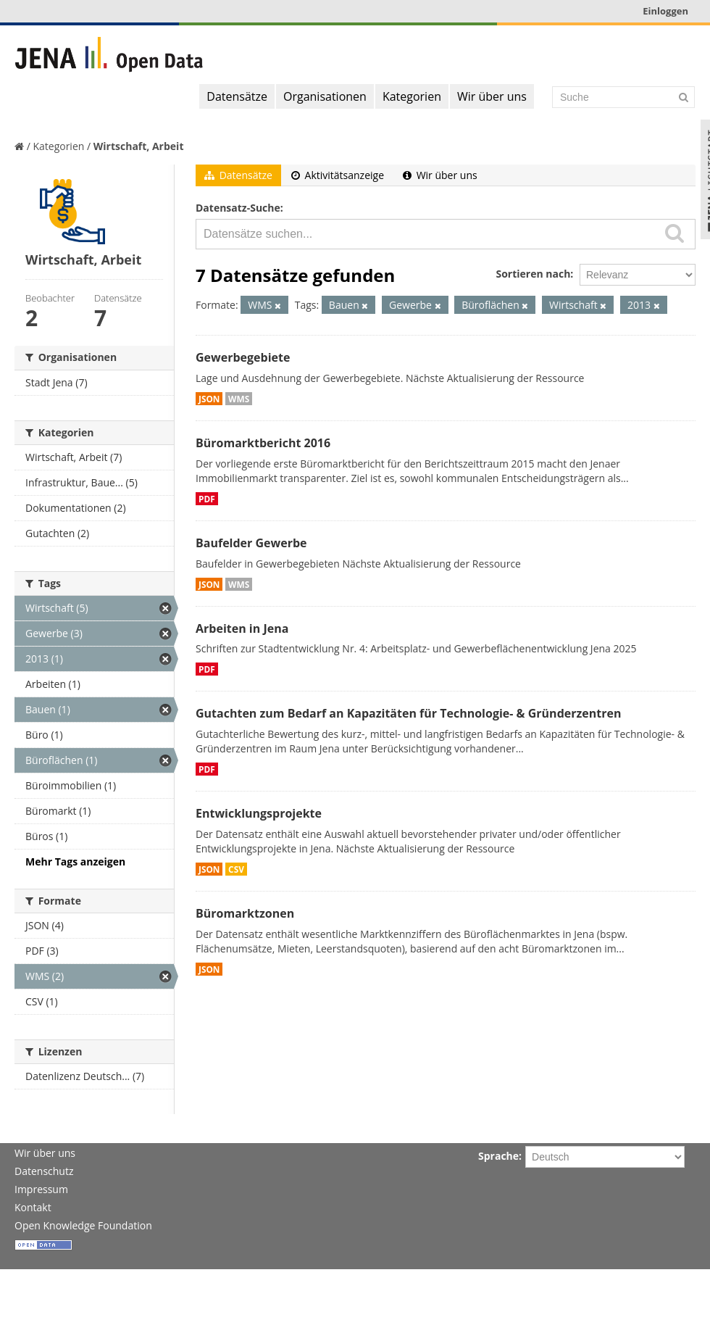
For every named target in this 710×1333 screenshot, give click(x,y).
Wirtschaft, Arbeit (138, 146)
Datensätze (236, 96)
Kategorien (412, 96)
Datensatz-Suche (238, 208)
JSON (209, 398)
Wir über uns (492, 96)
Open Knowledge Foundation (83, 1225)
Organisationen (325, 96)
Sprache (498, 1156)
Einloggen (665, 10)
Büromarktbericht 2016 (263, 443)
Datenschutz (43, 1171)
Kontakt (32, 1207)
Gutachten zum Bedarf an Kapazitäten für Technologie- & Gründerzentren (408, 713)
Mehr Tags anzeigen (75, 861)
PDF (207, 498)
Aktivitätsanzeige (337, 175)
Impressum (41, 1189)
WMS (238, 398)
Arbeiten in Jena (242, 628)
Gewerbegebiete (243, 357)
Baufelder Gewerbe (251, 543)
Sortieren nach (533, 274)
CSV (236, 869)
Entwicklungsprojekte (259, 813)
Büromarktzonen (245, 913)
